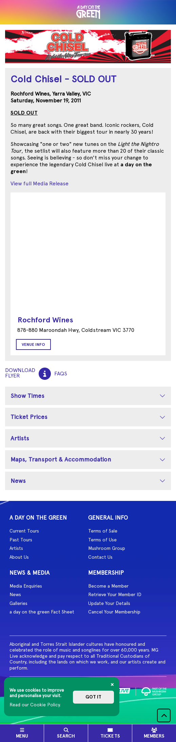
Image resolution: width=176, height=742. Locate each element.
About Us (19, 557)
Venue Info (33, 344)
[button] (164, 715)
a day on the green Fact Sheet (41, 611)
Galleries (18, 603)
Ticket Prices (29, 416)
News (18, 480)
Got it (93, 697)
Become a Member (108, 586)
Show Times (27, 395)
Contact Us (100, 557)
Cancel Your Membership (114, 611)
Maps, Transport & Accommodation (61, 459)
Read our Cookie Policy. (35, 704)
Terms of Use (102, 539)
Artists (20, 438)
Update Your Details (109, 603)
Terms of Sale (102, 531)
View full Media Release (40, 183)
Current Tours (24, 531)
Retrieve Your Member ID (114, 594)
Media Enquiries (25, 586)
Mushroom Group (106, 548)
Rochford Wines (45, 319)
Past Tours (20, 539)
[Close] (112, 684)
